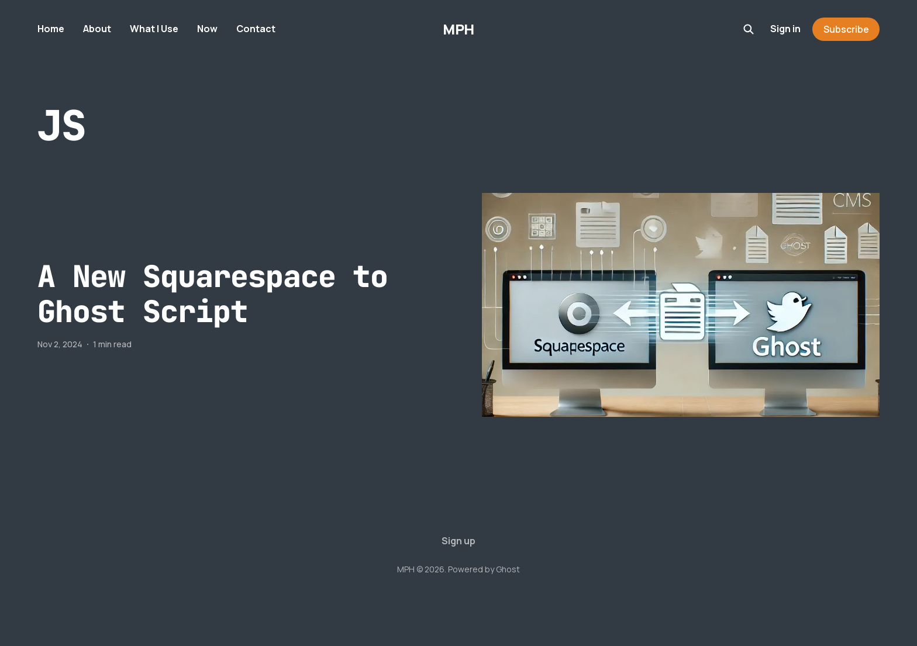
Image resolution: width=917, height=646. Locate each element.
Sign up (458, 540)
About (97, 28)
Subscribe (846, 29)
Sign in (785, 28)
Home (50, 28)
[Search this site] (748, 29)
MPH (458, 29)
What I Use (154, 28)
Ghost (508, 569)
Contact (255, 28)
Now (207, 28)
